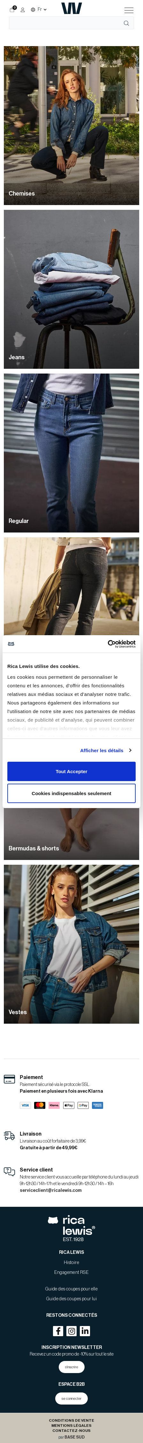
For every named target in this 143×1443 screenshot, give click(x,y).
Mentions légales (71, 1425)
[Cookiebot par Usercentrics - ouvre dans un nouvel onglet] (108, 644)
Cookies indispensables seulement (71, 793)
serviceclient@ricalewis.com (51, 1190)
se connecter (71, 1398)
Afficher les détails (101, 750)
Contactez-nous (71, 1431)
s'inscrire (71, 1367)
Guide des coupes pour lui (71, 1299)
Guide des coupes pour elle (71, 1289)
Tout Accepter (71, 771)
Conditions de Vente (71, 1420)
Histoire (71, 1263)
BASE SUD (74, 1437)
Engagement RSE (71, 1272)
